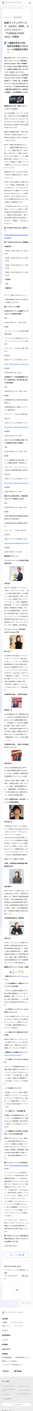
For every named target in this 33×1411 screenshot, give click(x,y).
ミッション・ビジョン (17, 1322)
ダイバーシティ (18, 1326)
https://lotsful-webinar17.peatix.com (16, 364)
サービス (5, 1330)
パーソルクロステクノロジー (24, 1390)
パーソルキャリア (6, 1394)
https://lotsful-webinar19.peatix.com (16, 483)
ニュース (5, 1340)
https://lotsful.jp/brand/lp (12, 1055)
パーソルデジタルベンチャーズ (24, 1394)
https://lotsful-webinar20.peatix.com (16, 543)
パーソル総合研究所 (6, 1398)
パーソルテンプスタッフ (23, 1386)
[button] (30, 3)
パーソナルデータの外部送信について (12, 1364)
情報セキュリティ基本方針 (9, 1361)
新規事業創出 (6, 1335)
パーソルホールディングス (8, 1386)
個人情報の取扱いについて (22, 1357)
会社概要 (4, 1322)
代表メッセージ (6, 1326)
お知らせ (29, 1303)
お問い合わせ (6, 1349)
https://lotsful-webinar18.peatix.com (16, 427)
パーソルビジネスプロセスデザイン (8, 1390)
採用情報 (5, 1344)
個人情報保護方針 (7, 1357)
